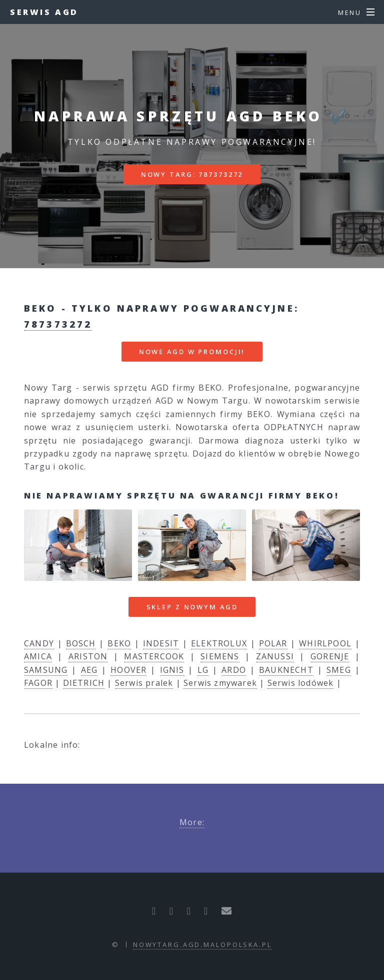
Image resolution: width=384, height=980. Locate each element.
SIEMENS (219, 656)
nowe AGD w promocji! (192, 351)
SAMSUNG (46, 669)
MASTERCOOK (154, 656)
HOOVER (128, 669)
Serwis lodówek (301, 682)
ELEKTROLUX (219, 643)
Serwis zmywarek (220, 682)
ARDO (234, 669)
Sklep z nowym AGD (192, 606)
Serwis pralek (144, 682)
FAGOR (38, 682)
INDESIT (161, 643)
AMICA (38, 656)
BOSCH (81, 643)
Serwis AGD (44, 11)
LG (203, 669)
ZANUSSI (275, 656)
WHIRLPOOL (325, 643)
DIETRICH (84, 682)
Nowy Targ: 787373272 (192, 174)
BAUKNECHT (286, 669)
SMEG (338, 669)
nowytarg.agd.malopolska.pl (202, 944)
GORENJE (329, 656)
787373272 (58, 324)
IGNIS (172, 669)
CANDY (39, 643)
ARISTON (88, 656)
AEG (89, 669)
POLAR (273, 643)
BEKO (119, 643)
